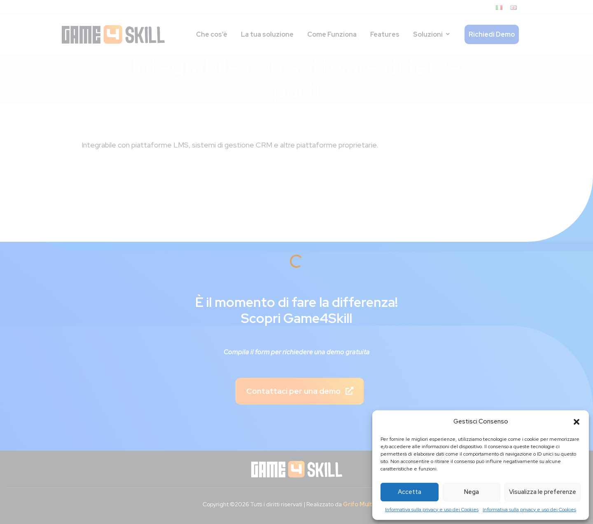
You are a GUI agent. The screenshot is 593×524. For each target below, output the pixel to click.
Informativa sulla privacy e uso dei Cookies (432, 509)
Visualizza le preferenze (542, 492)
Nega (471, 492)
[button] (576, 422)
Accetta (409, 492)
